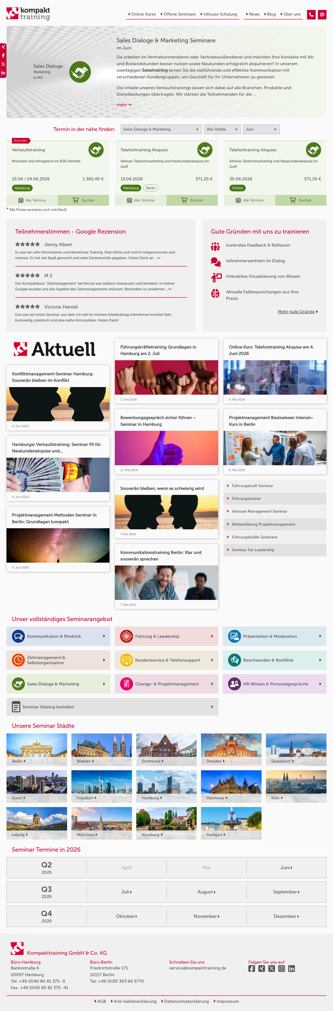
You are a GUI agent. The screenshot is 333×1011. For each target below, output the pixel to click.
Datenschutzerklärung (185, 1001)
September (286, 892)
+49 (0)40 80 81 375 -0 (42, 981)
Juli (126, 892)
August (207, 892)
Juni (286, 867)
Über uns (290, 14)
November (206, 916)
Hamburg (22, 188)
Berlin (151, 188)
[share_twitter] (3, 65)
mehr (124, 104)
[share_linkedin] (3, 73)
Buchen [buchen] (83, 200)
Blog (270, 14)
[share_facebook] (3, 56)
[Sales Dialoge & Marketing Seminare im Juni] (311, 14)
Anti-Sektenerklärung (134, 1001)
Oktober (126, 916)
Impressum (226, 1001)
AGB (100, 1001)
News (253, 14)
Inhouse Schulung (218, 14)
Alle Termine (32, 200)
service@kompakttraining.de (197, 968)
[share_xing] (3, 47)
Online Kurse (142, 14)
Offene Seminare (178, 14)
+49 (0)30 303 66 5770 (121, 981)
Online (237, 188)
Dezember (286, 916)
